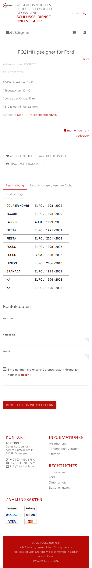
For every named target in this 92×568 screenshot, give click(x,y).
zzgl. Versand (65, 547)
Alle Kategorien (17, 32)
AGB (52, 477)
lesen (26, 374)
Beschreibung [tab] (15, 185)
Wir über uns (57, 443)
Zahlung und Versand (64, 449)
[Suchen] (75, 13)
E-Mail (6, 351)
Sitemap (55, 454)
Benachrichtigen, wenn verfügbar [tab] (52, 185)
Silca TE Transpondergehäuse (37, 115)
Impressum (57, 472)
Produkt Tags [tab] (14, 194)
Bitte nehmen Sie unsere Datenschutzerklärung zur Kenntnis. (41, 372)
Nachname (9, 334)
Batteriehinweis (59, 487)
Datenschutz (57, 482)
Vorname (8, 318)
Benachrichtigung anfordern (29, 405)
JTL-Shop (53, 560)
